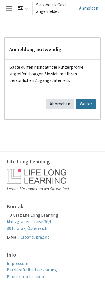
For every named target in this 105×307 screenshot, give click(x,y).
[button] (23, 8)
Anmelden (88, 8)
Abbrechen (60, 104)
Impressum (17, 263)
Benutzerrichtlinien (25, 277)
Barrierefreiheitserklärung (32, 270)
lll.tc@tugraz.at (34, 237)
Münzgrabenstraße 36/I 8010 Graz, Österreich (29, 225)
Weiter (86, 104)
